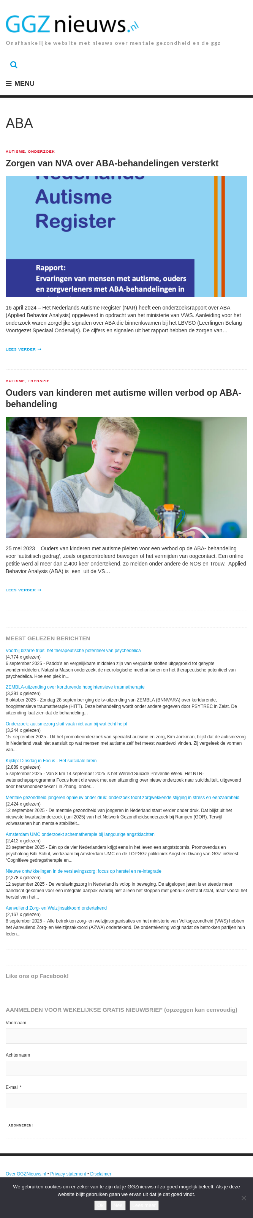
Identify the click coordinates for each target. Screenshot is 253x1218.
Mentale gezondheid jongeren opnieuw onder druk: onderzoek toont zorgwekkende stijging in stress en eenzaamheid (122, 797)
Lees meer (144, 1205)
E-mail (14, 1087)
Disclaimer (100, 1174)
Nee (118, 1205)
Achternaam (18, 1055)
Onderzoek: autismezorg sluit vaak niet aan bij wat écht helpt (66, 724)
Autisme (15, 151)
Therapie (38, 381)
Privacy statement (68, 1174)
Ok (100, 1205)
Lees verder (21, 349)
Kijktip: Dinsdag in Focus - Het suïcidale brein (51, 760)
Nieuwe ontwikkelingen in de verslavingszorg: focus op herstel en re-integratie (83, 871)
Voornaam (16, 1022)
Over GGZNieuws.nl (26, 1174)
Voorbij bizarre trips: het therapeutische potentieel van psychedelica (73, 650)
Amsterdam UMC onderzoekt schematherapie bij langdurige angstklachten (80, 834)
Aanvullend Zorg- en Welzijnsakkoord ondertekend (56, 908)
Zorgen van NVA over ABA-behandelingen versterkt (112, 163)
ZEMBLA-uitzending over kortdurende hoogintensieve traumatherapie (75, 687)
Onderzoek (41, 151)
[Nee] (243, 1198)
